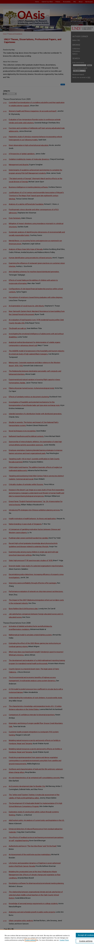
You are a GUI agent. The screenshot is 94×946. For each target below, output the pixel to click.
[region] (47, 938)
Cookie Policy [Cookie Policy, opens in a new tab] (64, 940)
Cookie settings (30, 940)
